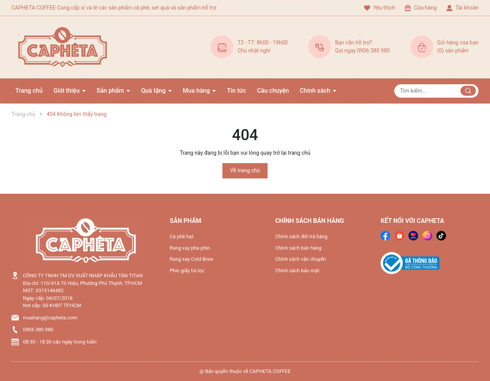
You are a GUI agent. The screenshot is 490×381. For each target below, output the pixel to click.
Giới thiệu (67, 90)
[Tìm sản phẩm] (436, 91)
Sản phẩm (111, 90)
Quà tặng (154, 90)
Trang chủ (28, 90)
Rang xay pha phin (190, 248)
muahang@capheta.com (50, 317)
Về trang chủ (245, 170)
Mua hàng (197, 90)
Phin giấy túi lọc (187, 270)
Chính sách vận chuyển (300, 259)
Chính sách (316, 90)
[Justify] (468, 91)
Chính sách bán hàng (298, 248)
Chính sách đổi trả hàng (301, 236)
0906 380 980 (38, 329)
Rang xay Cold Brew (191, 259)
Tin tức (236, 90)
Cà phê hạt (181, 236)
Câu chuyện (273, 90)
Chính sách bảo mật (297, 270)
